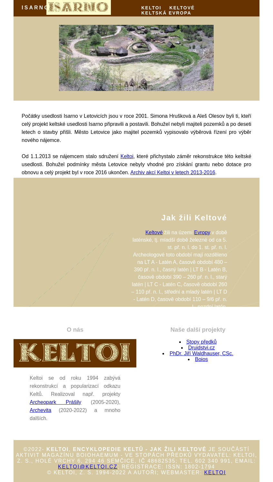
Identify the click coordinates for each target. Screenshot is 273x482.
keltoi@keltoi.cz (88, 466)
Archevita (40, 410)
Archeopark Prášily (55, 402)
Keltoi (127, 156)
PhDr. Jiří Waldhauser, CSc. (201, 353)
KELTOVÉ (182, 7)
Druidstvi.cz (201, 347)
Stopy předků (201, 342)
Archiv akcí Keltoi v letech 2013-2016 (172, 172)
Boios (201, 359)
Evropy (202, 232)
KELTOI (151, 7)
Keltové (153, 232)
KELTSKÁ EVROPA (166, 12)
